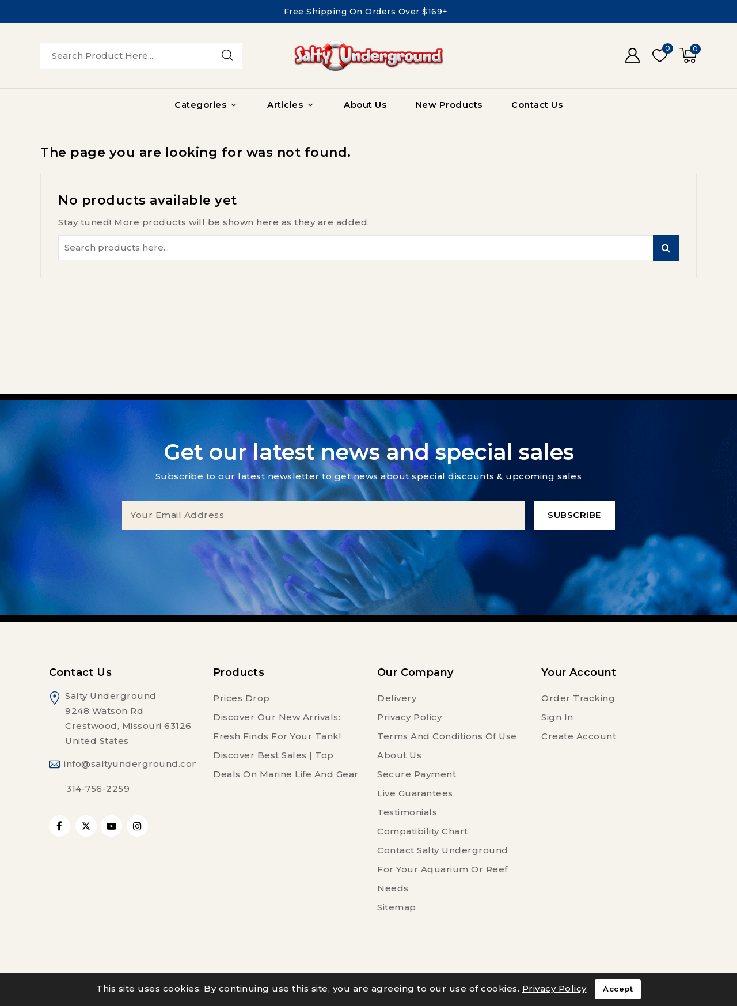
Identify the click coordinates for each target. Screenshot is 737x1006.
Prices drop (241, 698)
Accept (618, 989)
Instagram (139, 826)
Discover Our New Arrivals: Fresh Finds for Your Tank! (277, 727)
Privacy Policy (409, 717)
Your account (579, 672)
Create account (578, 736)
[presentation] (368, 552)
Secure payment (416, 774)
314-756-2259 (98, 788)
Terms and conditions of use (447, 736)
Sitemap (396, 907)
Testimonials (407, 812)
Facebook (61, 826)
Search (666, 248)
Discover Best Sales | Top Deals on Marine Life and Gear (286, 765)
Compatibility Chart (422, 831)
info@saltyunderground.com (133, 763)
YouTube (112, 826)
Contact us (80, 672)
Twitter (86, 826)
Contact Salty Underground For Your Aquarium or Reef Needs (442, 869)
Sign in (557, 717)
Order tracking (578, 698)
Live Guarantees (415, 793)
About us (399, 755)
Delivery (396, 698)
